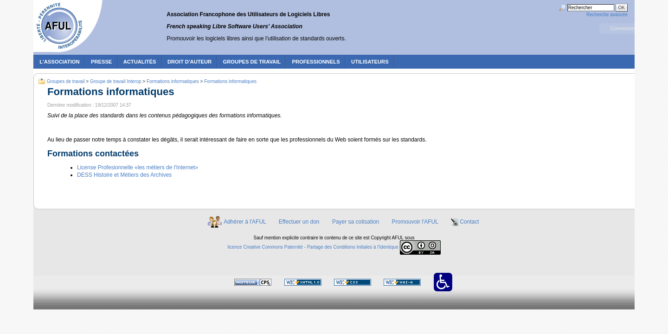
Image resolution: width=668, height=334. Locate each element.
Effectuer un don (299, 221)
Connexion (622, 28)
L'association (59, 61)
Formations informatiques (173, 81)
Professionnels (316, 61)
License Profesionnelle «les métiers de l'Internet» (137, 167)
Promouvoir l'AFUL (415, 221)
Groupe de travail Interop (115, 81)
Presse (101, 61)
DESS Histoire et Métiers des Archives (124, 175)
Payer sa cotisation (355, 221)
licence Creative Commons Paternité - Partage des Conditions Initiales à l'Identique (313, 247)
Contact (469, 221)
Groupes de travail (252, 61)
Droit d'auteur (189, 61)
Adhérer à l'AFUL (245, 221)
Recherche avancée (607, 14)
